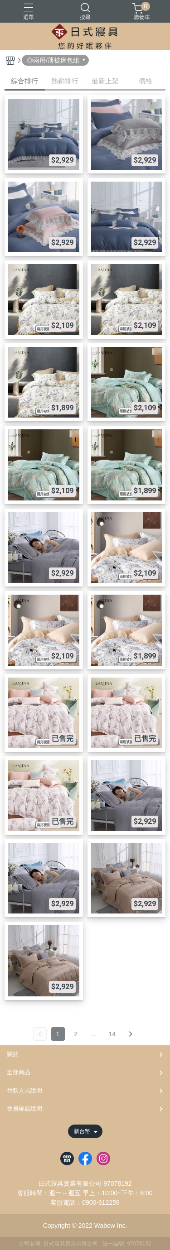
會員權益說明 (24, 1108)
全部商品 (18, 1072)
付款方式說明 (24, 1090)
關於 (13, 1054)
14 (112, 1034)
